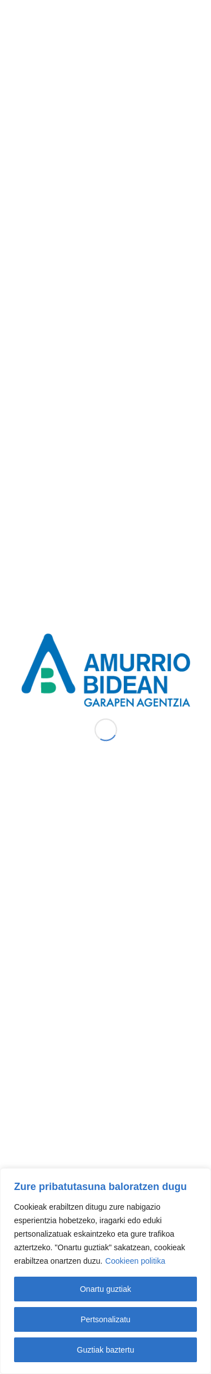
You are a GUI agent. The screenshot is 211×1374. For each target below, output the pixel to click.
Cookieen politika (135, 1260)
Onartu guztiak (105, 1289)
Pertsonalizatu (105, 1319)
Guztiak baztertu (105, 1349)
